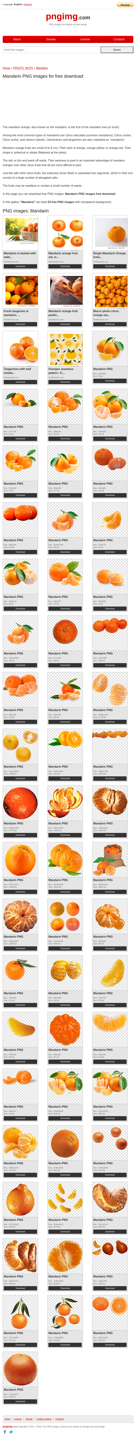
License (85, 39)
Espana (28, 4)
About (17, 39)
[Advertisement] (31, 103)
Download (20, 266)
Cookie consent (44, 1419)
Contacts (119, 39)
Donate (51, 39)
